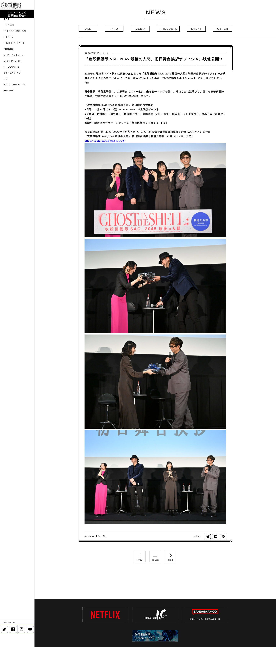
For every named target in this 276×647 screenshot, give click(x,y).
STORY (9, 50)
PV (6, 92)
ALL (90, 28)
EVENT (194, 28)
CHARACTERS (14, 68)
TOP (7, 32)
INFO (116, 28)
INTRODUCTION (15, 44)
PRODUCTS (12, 80)
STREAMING (12, 86)
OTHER (220, 28)
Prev (139, 556)
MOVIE (8, 104)
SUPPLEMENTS (14, 98)
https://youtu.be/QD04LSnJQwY (105, 140)
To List (155, 556)
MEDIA (142, 28)
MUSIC (8, 62)
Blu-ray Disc (12, 74)
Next (170, 556)
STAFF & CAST (14, 56)
